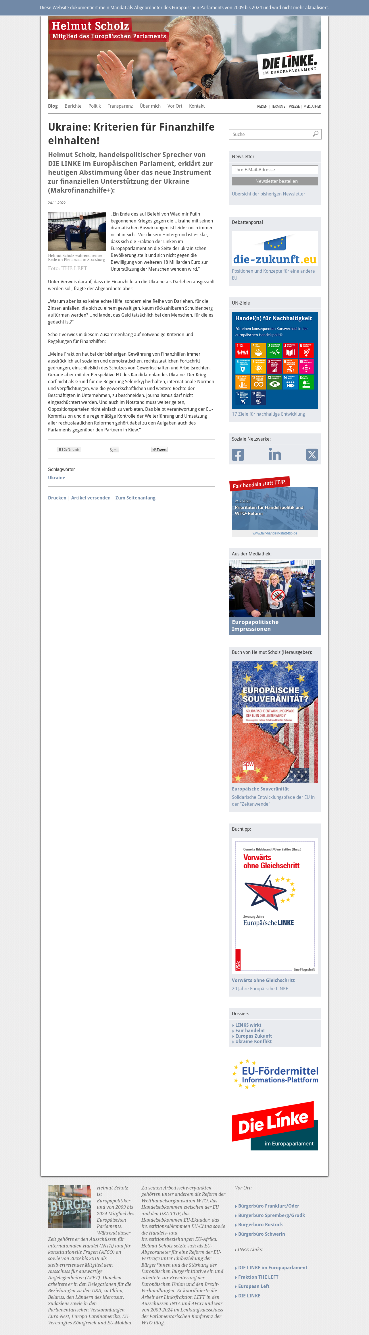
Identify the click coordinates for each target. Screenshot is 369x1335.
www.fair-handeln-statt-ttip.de (275, 533)
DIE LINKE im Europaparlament (273, 1267)
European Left (254, 1286)
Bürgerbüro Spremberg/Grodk (271, 1215)
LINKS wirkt (248, 1025)
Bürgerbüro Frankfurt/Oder (268, 1206)
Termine (278, 106)
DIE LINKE (249, 1296)
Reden (262, 106)
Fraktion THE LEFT (258, 1277)
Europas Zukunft (253, 1036)
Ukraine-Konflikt (253, 1041)
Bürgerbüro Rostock (260, 1224)
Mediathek (312, 106)
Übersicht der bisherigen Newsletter (268, 194)
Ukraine (56, 477)
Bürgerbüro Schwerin (261, 1234)
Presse (294, 106)
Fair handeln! (250, 1030)
